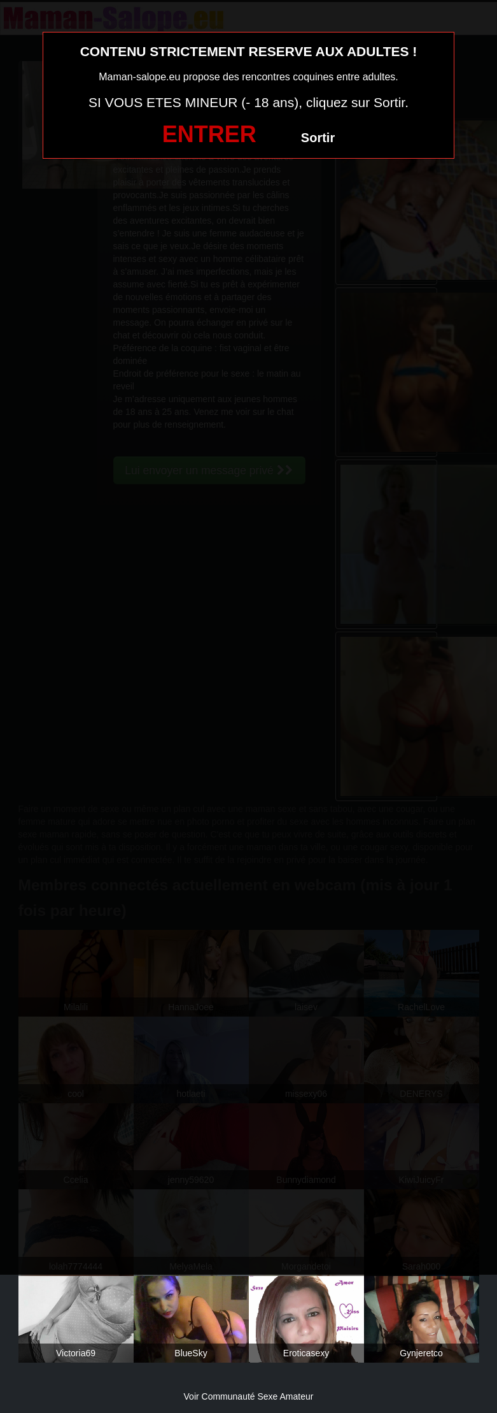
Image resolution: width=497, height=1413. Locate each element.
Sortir (318, 138)
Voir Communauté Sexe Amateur (249, 1396)
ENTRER (209, 134)
